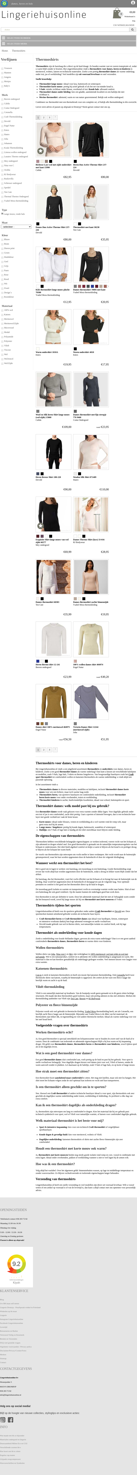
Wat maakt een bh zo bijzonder (12, 1435)
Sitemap (3, 1358)
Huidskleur (7, 257)
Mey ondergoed (9, 161)
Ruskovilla (7, 178)
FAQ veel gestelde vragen (10, 1343)
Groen (5, 253)
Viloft (5, 345)
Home (5, 50)
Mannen (6, 72)
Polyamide (7, 336)
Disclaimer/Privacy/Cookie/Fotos (13, 1351)
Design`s (6, 292)
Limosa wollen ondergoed (13, 152)
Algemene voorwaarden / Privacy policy (16, 1347)
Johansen (6, 143)
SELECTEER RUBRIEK (16, 38)
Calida (5, 103)
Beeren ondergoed (10, 99)
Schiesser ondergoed (11, 183)
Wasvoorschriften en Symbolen (12, 1463)
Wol (4, 354)
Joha (4, 139)
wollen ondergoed (115, 97)
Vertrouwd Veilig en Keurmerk (12, 1335)
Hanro (5, 134)
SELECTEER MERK (14, 43)
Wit (4, 283)
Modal (5, 332)
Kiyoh (16, 1282)
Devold (5, 121)
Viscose (6, 350)
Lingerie (3, 1315)
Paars (5, 270)
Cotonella (6, 112)
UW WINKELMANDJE (124, 25)
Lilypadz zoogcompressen (10, 1459)
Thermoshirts (18, 50)
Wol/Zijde (7, 363)
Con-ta (39, 975)
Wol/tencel (7, 359)
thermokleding (116, 102)
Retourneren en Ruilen (9, 1331)
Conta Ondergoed (10, 108)
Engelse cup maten (7, 1455)
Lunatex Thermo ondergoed (14, 156)
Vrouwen (6, 68)
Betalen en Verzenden (8, 1339)
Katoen (5, 314)
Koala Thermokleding (12, 148)
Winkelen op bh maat (8, 1311)
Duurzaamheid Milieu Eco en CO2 (13, 1443)
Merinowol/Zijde (10, 323)
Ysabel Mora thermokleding (14, 201)
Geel (4, 261)
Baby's (5, 86)
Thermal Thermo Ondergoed (15, 196)
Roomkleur (7, 297)
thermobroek (72, 102)
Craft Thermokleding (11, 116)
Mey (71, 954)
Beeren (82, 998)
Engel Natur (7, 125)
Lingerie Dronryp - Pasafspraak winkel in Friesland (20, 1307)
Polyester (6, 341)
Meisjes (6, 81)
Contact (3, 1362)
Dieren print (7, 248)
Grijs (4, 266)
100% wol (7, 310)
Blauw (5, 239)
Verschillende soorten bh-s (10, 1447)
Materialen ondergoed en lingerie (13, 1439)
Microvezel (7, 327)
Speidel (6, 187)
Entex (5, 130)
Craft (131, 774)
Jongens (6, 77)
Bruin (5, 244)
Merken (3, 1354)
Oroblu (5, 170)
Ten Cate (6, 192)
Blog (2, 1299)
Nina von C (7, 165)
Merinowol (7, 319)
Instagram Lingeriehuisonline (11, 1319)
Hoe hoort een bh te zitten (10, 1451)
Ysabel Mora (90, 1011)
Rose (4, 274)
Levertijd (3, 1327)
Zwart (5, 288)
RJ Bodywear (8, 174)
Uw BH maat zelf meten (9, 1303)
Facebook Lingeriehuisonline (11, 1323)
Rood (5, 279)
